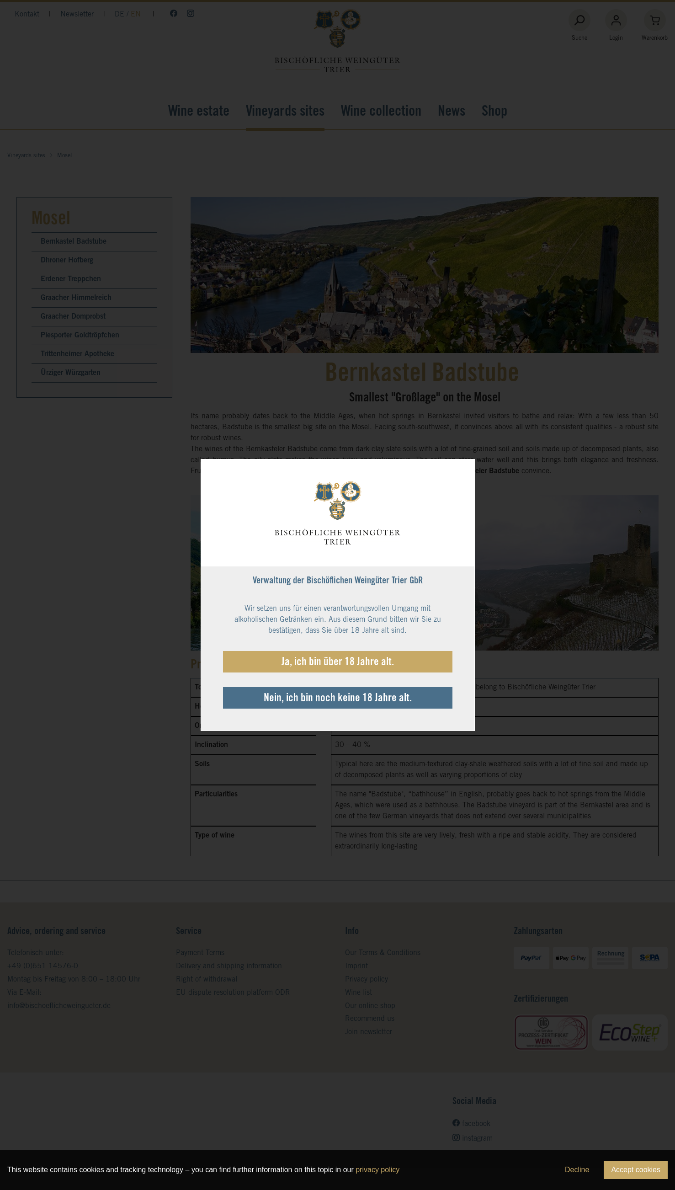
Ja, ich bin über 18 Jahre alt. (338, 662)
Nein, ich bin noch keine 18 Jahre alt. (338, 699)
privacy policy (377, 1170)
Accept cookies (635, 1170)
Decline (577, 1170)
